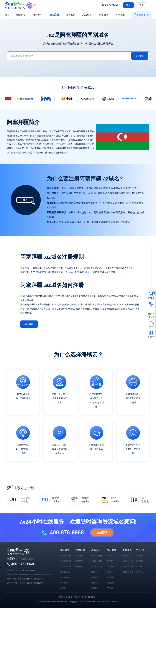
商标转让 (94, 572)
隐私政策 (115, 601)
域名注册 (54, 14)
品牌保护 (87, 14)
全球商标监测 (96, 566)
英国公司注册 (127, 566)
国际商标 (21, 14)
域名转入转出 (65, 572)
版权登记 (126, 555)
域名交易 (79, 561)
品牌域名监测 (65, 566)
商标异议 (94, 583)
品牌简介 (139, 555)
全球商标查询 (96, 561)
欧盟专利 (110, 566)
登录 (141, 5)
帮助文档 (139, 566)
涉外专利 (38, 14)
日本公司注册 (127, 561)
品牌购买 (79, 566)
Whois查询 (64, 583)
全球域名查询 (65, 561)
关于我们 (120, 14)
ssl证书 (63, 588)
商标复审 (94, 577)
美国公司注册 (127, 572)
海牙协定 (110, 583)
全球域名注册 (65, 555)
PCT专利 (110, 588)
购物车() (142, 14)
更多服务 (103, 14)
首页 (7, 14)
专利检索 (110, 555)
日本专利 (110, 572)
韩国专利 (110, 577)
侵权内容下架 (65, 577)
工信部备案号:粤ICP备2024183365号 (52, 601)
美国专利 (110, 561)
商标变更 (94, 588)
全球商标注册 (96, 555)
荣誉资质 (139, 561)
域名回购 (71, 14)
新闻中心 (139, 572)
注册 (128, 5)
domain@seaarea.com (25, 570)
